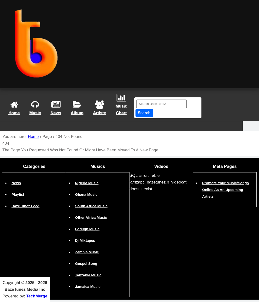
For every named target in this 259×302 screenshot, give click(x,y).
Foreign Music (87, 229)
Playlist (18, 194)
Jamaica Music (87, 286)
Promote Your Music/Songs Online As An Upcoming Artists (225, 189)
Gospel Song (86, 263)
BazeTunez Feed (25, 206)
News (16, 183)
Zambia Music (87, 252)
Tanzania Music (88, 275)
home (14, 108)
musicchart (121, 104)
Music (35, 108)
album (77, 108)
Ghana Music (86, 194)
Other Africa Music (91, 217)
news (55, 108)
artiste (99, 108)
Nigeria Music (87, 183)
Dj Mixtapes (85, 240)
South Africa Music (91, 206)
